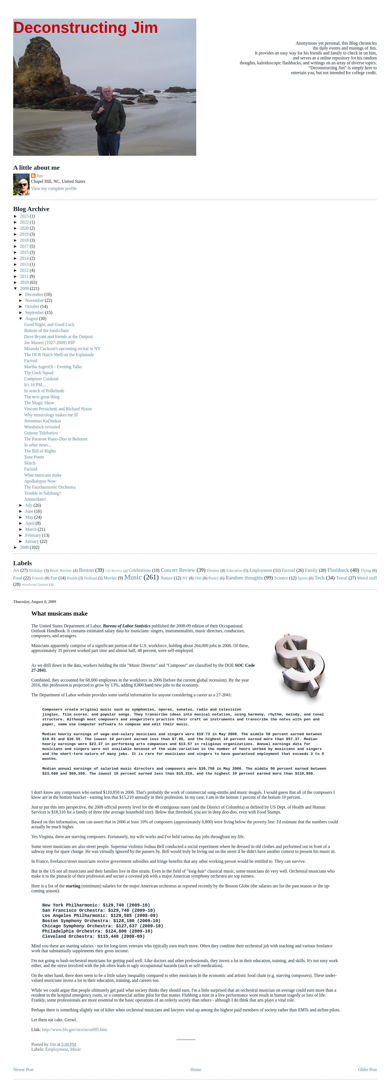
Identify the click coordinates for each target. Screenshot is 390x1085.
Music (133, 577)
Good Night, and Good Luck (49, 324)
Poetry (213, 578)
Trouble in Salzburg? (42, 493)
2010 (25, 282)
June (29, 511)
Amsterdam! (35, 499)
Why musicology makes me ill (51, 414)
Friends (38, 578)
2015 (25, 252)
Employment (260, 570)
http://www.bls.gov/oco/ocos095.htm (74, 1029)
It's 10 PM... (34, 384)
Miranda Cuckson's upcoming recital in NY (62, 348)
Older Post (367, 1069)
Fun (53, 578)
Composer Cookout (41, 378)
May (29, 517)
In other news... (37, 445)
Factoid (30, 360)
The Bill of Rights (40, 451)
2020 (25, 228)
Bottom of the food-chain (46, 330)
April (30, 523)
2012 (25, 270)
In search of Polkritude (44, 390)
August (32, 318)
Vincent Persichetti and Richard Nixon (58, 408)
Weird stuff (367, 578)
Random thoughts (244, 578)
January (32, 541)
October (33, 306)
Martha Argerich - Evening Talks (53, 366)
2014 (25, 258)
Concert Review (178, 570)
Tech (319, 578)
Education (234, 570)
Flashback (338, 570)
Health (72, 578)
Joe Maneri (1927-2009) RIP (49, 342)
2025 (25, 216)
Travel (342, 578)
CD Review (114, 571)
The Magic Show (39, 402)
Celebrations (140, 570)
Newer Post (23, 1069)
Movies (110, 578)
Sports (303, 578)
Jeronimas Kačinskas (42, 421)
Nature (167, 578)
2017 (25, 246)
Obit (198, 578)
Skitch (29, 463)
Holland (90, 578)
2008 (25, 547)
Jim (39, 176)
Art (16, 570)
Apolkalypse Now (40, 481)
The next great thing (41, 396)
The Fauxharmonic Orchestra (49, 487)
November (35, 300)
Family (311, 570)
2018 (25, 240)
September (35, 312)
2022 (25, 222)
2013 (25, 264)
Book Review (61, 570)
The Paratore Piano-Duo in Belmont (55, 439)
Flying (366, 570)
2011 (25, 276)
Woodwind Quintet (35, 585)
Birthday (36, 570)
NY (185, 578)
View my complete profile (54, 188)
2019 (25, 234)
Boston (86, 570)
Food (17, 578)
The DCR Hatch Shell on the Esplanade (59, 354)
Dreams (213, 570)
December (34, 294)
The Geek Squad (38, 372)
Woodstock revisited (42, 427)
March (31, 529)
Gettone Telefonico (41, 433)
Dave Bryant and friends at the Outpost (58, 336)
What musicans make (43, 475)
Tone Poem (34, 457)
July (29, 505)
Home (195, 1069)
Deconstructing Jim (85, 27)
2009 (25, 288)
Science (281, 578)
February (33, 535)
